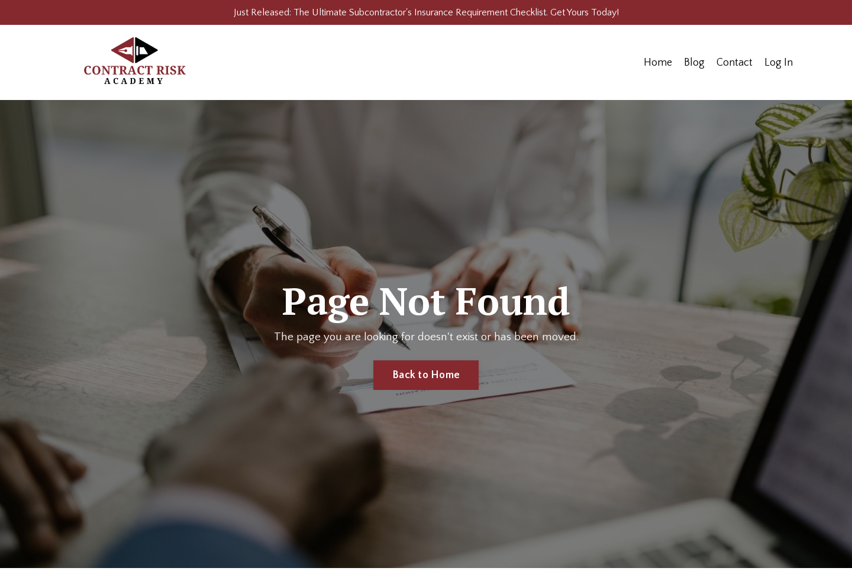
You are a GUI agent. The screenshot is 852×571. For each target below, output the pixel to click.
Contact (735, 66)
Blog (694, 66)
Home (658, 66)
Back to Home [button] (426, 379)
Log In (778, 66)
